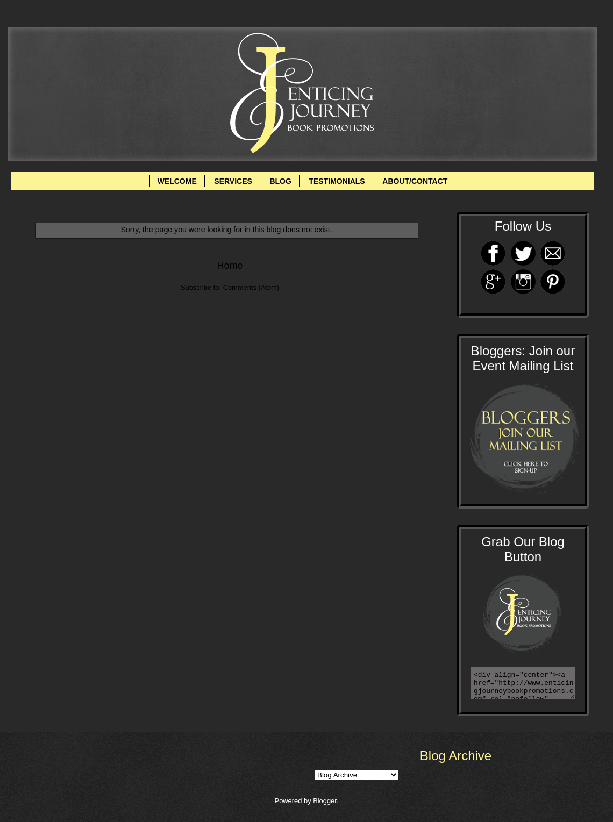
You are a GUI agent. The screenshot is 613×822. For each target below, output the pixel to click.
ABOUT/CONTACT (414, 181)
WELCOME (177, 181)
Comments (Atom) (251, 287)
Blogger (325, 801)
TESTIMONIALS (337, 181)
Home (230, 265)
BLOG (280, 181)
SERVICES (233, 181)
